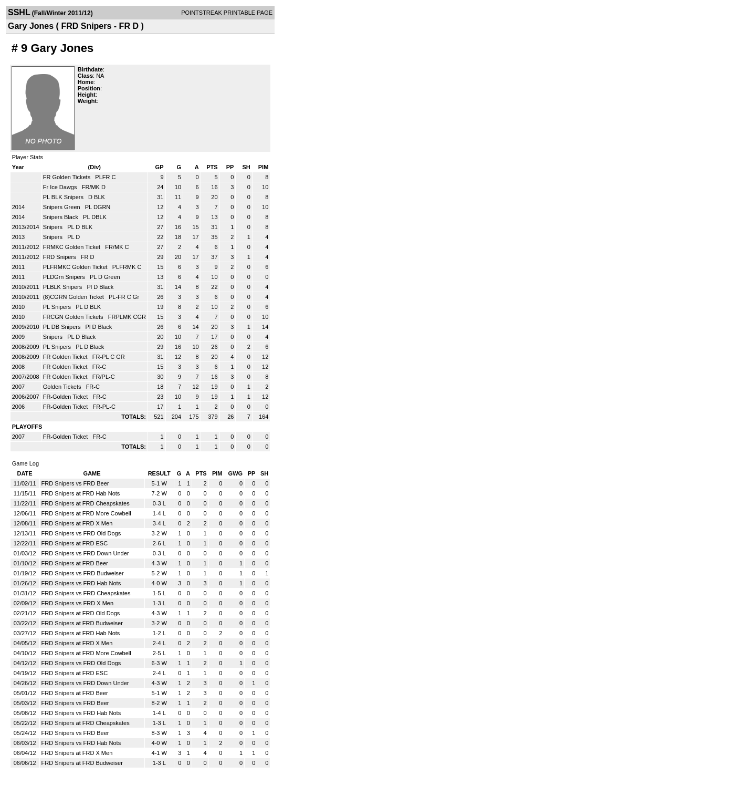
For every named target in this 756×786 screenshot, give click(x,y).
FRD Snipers (60, 257)
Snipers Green (62, 207)
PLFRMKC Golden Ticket (76, 267)
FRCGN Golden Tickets (74, 317)
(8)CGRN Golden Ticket (74, 297)
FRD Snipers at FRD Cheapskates (85, 503)
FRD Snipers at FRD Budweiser (82, 623)
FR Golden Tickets (67, 177)
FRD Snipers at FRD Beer (74, 563)
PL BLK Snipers (64, 197)
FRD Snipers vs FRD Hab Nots (81, 583)
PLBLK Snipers (63, 287)
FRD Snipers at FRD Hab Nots (80, 493)
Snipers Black (61, 217)
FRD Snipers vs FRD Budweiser (82, 573)
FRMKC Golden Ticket (72, 247)
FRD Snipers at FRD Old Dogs (80, 613)
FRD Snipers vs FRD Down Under (85, 553)
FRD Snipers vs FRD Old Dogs (81, 533)
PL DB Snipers (62, 327)
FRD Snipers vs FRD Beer (75, 483)
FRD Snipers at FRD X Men (77, 523)
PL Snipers (57, 307)
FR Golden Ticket (66, 357)
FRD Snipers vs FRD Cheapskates (86, 593)
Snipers (53, 227)
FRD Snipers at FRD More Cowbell (86, 513)
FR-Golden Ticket (66, 397)
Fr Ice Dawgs (61, 187)
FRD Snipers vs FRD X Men (77, 603)
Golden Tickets (63, 387)
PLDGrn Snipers (65, 277)
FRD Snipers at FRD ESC (74, 543)
